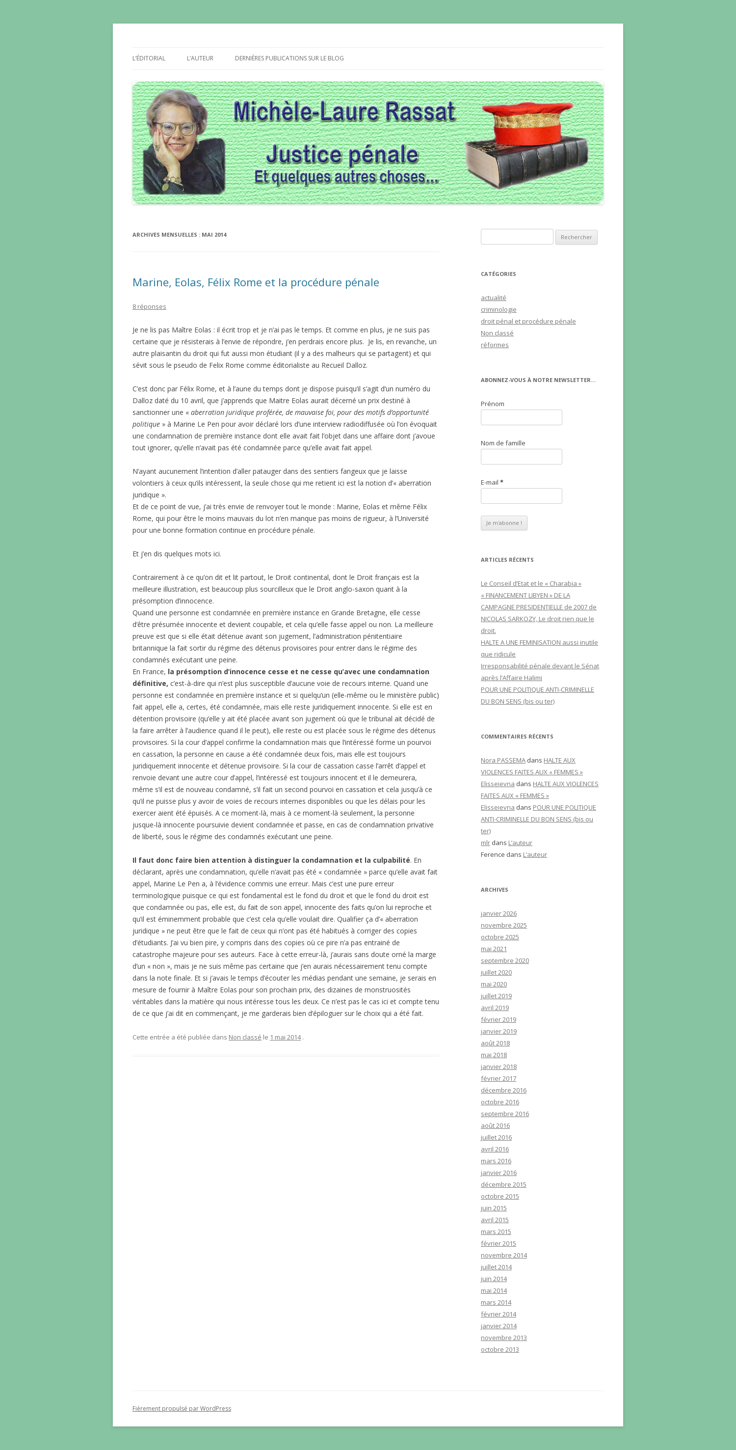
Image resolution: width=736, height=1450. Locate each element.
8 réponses (149, 306)
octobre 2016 (500, 1101)
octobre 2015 (500, 1196)
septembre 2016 (505, 1113)
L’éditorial (148, 58)
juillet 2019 (496, 995)
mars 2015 (496, 1231)
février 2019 (498, 1019)
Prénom (492, 403)
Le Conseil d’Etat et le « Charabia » (531, 583)
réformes (495, 344)
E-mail (492, 482)
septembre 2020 (505, 960)
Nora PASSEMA (503, 760)
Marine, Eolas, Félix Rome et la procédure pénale (255, 281)
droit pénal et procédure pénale (528, 321)
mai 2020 (494, 984)
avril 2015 (495, 1219)
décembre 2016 (503, 1090)
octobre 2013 (500, 1349)
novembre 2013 (504, 1337)
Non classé (245, 1037)
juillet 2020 (496, 972)
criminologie (499, 309)
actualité (493, 297)
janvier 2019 (499, 1031)
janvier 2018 (499, 1066)
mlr (485, 842)
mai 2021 (494, 948)
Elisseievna (498, 783)
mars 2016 (496, 1160)
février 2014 (498, 1314)
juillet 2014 (496, 1266)
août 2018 (495, 1043)
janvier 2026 (499, 913)
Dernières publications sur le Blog (289, 58)
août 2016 (495, 1125)
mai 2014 (494, 1290)
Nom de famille (503, 442)
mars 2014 (496, 1302)
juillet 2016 (496, 1137)
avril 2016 (495, 1149)
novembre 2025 (504, 925)
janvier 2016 (499, 1172)
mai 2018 (494, 1054)
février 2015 (498, 1243)
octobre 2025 (500, 936)
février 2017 (498, 1078)
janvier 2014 (499, 1325)
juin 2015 (494, 1208)
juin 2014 (494, 1278)
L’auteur (200, 58)
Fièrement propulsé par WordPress (181, 1408)
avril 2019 (495, 1007)
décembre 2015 (503, 1184)
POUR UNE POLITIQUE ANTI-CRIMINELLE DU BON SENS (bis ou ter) (538, 819)
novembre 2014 (504, 1255)
